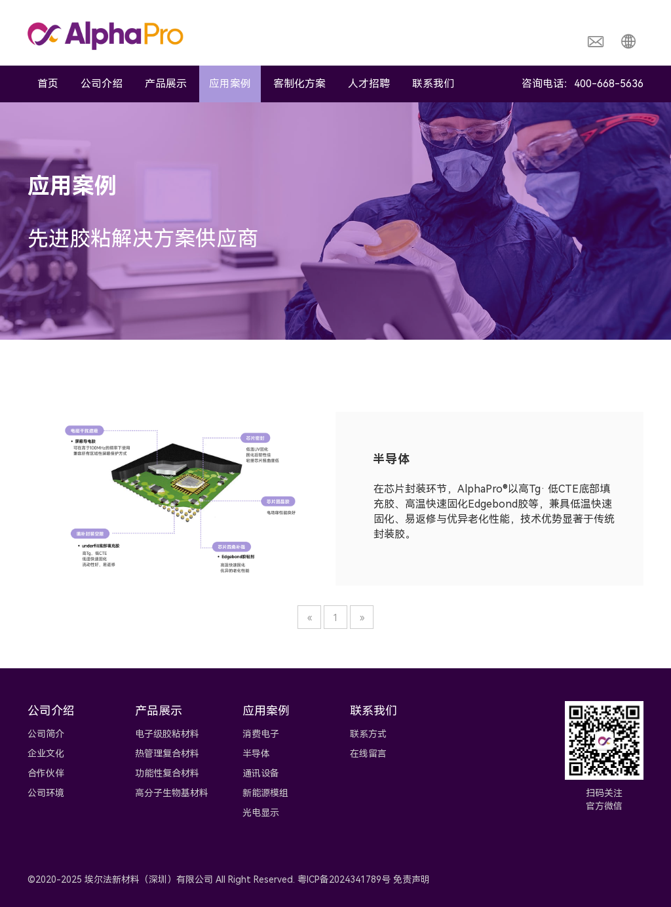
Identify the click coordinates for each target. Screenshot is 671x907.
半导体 (256, 753)
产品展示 (166, 83)
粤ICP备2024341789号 (344, 879)
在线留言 (368, 753)
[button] (628, 40)
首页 (47, 83)
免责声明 (411, 879)
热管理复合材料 (167, 753)
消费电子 (260, 734)
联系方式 (368, 734)
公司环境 (46, 793)
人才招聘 (369, 83)
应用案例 (230, 83)
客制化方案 (299, 83)
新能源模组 (265, 793)
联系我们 (433, 83)
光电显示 (260, 812)
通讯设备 (260, 773)
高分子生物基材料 (171, 793)
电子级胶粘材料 (167, 734)
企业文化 (46, 753)
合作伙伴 (46, 773)
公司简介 (46, 734)
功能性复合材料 (167, 773)
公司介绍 (102, 83)
